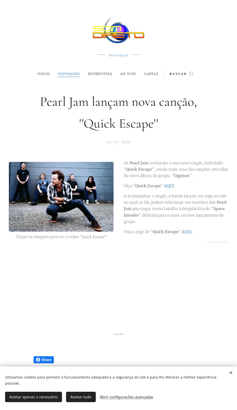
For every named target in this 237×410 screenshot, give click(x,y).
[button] (191, 74)
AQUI (169, 185)
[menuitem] (38, 74)
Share (44, 360)
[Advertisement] (123, 288)
